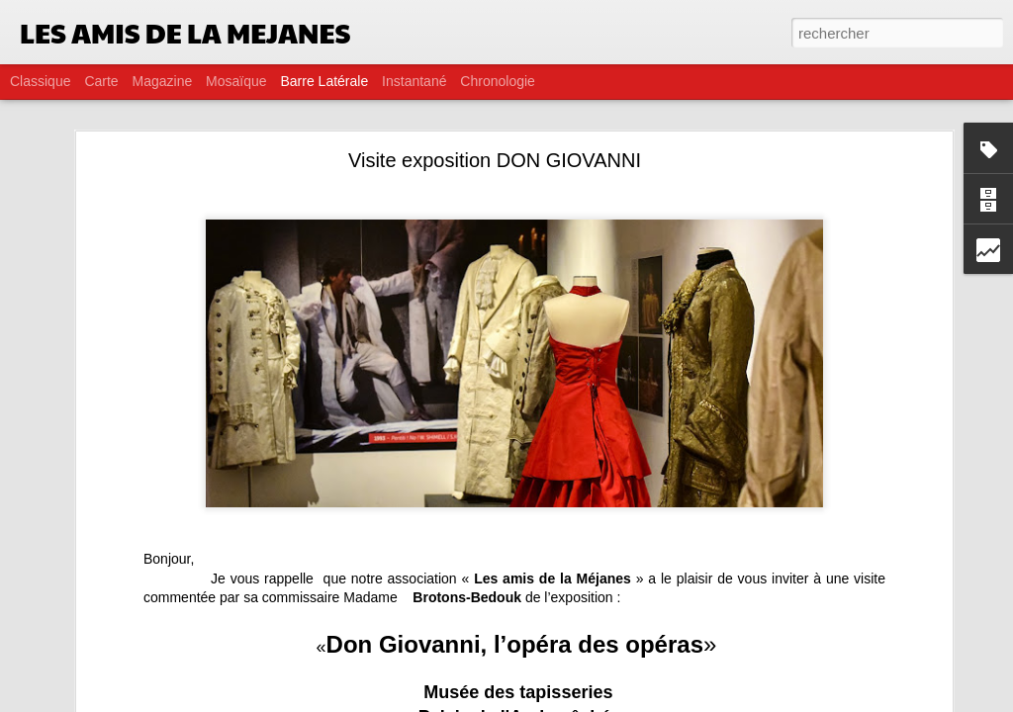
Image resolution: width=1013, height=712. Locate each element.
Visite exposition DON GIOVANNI (494, 160)
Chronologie (497, 81)
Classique (40, 81)
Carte (101, 81)
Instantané (414, 81)
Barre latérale (324, 81)
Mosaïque (236, 81)
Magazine (163, 81)
